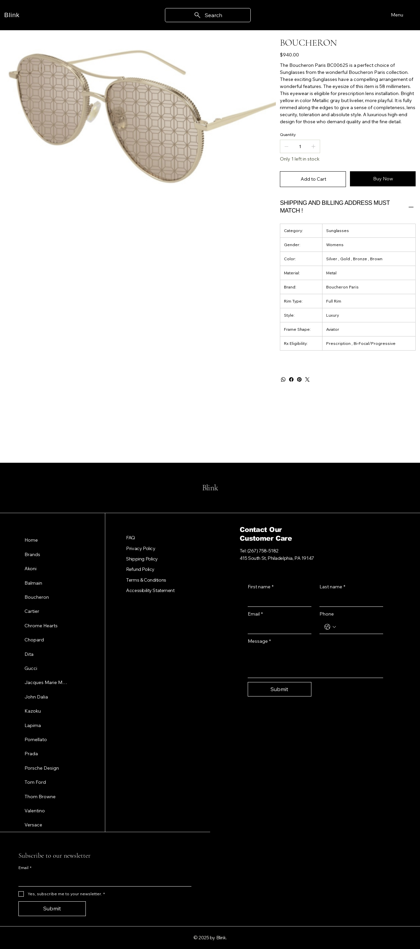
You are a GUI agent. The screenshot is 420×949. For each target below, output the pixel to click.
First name (261, 587)
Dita (29, 654)
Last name (332, 587)
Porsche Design (41, 768)
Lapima (32, 725)
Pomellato (35, 739)
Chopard (34, 640)
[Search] (208, 15)
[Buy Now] (383, 178)
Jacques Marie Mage (46, 682)
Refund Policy (140, 569)
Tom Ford (35, 782)
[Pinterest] (299, 379)
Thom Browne (40, 796)
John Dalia (36, 696)
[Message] (315, 662)
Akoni (30, 569)
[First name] (277, 599)
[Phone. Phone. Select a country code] (330, 627)
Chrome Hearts (41, 625)
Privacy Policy (140, 548)
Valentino (34, 810)
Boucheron (36, 597)
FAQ (130, 538)
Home (31, 540)
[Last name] (349, 599)
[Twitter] (307, 379)
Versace (33, 825)
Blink (12, 14)
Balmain (33, 583)
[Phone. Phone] (358, 627)
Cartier (31, 611)
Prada (31, 754)
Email (255, 614)
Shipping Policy (142, 559)
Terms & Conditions (146, 580)
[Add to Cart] (313, 179)
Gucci (30, 668)
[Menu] (396, 15)
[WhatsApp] (283, 379)
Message (259, 641)
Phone (326, 614)
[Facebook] (291, 379)
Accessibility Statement (150, 590)
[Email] (277, 627)
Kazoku (32, 711)
